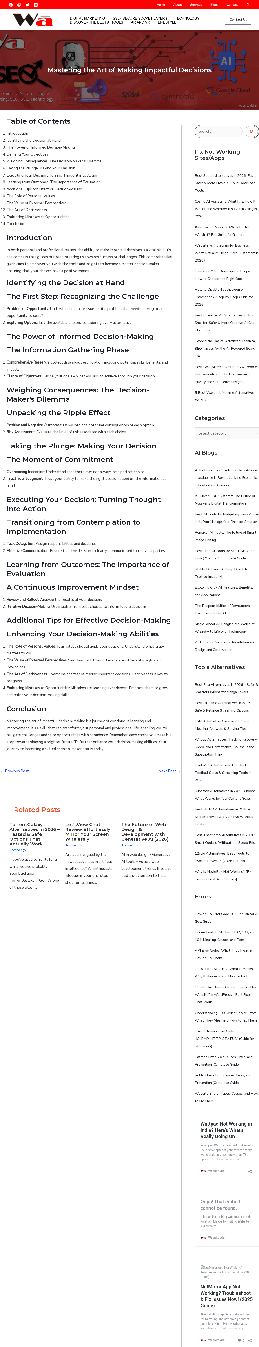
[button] (248, 5)
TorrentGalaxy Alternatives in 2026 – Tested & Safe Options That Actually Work (34, 834)
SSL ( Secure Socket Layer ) (133, 16)
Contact (233, 4)
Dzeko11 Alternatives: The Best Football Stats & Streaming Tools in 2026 (223, 773)
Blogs (218, 4)
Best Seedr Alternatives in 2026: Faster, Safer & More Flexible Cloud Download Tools (226, 183)
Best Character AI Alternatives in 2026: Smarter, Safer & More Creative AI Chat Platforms (226, 323)
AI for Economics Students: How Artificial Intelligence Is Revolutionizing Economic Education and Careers (227, 478)
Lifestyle (155, 23)
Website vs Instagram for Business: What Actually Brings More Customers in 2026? (227, 253)
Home (171, 4)
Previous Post (14, 771)
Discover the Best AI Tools (94, 23)
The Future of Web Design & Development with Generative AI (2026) (144, 832)
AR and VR (133, 23)
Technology (175, 16)
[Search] (251, 131)
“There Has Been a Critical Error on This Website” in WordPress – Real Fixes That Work (225, 995)
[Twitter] (27, 5)
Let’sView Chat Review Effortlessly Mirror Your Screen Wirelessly (87, 832)
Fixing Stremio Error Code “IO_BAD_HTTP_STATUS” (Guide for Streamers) (224, 1039)
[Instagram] (19, 5)
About (185, 4)
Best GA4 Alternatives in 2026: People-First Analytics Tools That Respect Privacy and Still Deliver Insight (226, 374)
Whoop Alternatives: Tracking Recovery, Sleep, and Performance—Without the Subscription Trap (226, 747)
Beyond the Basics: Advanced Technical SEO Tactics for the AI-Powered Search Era (225, 349)
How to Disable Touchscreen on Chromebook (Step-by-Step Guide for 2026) (224, 297)
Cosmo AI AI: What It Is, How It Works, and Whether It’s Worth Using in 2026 (226, 209)
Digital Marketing (85, 16)
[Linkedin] (36, 5)
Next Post (170, 771)
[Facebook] (11, 5)
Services (202, 4)
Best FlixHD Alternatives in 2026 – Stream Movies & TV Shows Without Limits (224, 817)
